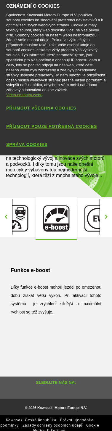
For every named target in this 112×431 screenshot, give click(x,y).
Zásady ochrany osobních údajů (53, 425)
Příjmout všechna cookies (41, 108)
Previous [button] (6, 217)
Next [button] (106, 217)
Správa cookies (26, 144)
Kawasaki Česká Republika (31, 419)
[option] (56, 218)
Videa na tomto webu (24, 95)
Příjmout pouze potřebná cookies (51, 126)
